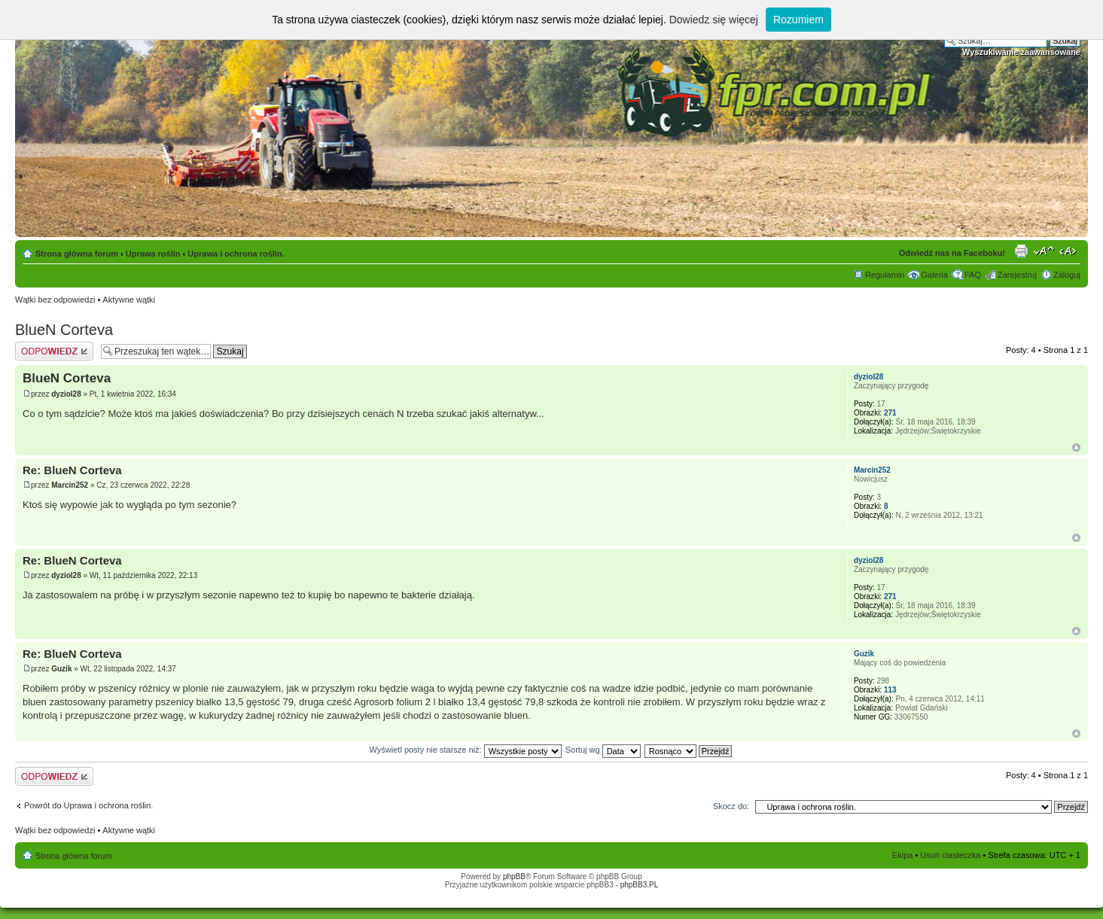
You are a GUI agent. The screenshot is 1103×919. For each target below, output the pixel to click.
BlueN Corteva (64, 329)
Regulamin (885, 274)
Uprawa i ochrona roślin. (235, 253)
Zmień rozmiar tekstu (1044, 250)
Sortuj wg (603, 749)
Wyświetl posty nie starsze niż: (466, 749)
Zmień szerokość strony (1069, 250)
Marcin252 (69, 485)
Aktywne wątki (128, 299)
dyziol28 (66, 394)
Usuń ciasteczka (950, 855)
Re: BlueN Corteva (72, 470)
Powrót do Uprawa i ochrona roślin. (88, 805)
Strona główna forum (76, 253)
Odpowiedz (54, 351)
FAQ (972, 274)
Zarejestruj (1017, 274)
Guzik (61, 669)
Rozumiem (798, 20)
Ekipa (902, 855)
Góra (1076, 447)
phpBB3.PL (639, 885)
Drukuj (1021, 250)
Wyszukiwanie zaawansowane (1021, 51)
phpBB (514, 876)
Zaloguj (1066, 274)
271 (890, 413)
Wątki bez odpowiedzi (55, 299)
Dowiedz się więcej (713, 20)
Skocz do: (731, 806)
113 (890, 690)
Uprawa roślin (153, 253)
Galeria (934, 274)
